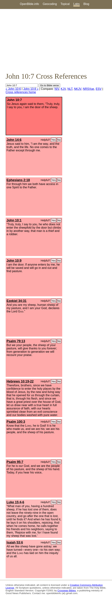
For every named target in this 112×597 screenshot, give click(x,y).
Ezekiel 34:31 (17, 301)
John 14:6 (14, 140)
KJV (63, 88)
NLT (69, 88)
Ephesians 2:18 (18, 180)
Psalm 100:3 (16, 422)
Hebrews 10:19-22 (20, 381)
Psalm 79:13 (16, 341)
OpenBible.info (29, 3)
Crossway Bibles (66, 590)
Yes (53, 139)
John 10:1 (14, 220)
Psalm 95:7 (15, 462)
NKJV (77, 88)
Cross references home (21, 92)
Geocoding (50, 3)
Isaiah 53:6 (15, 542)
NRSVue (88, 88)
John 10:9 (14, 260)
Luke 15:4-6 (15, 502)
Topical (65, 3)
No (59, 139)
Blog (86, 3)
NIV (57, 88)
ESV (99, 88)
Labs (76, 3)
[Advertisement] (56, 40)
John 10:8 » (30, 88)
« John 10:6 (13, 88)
